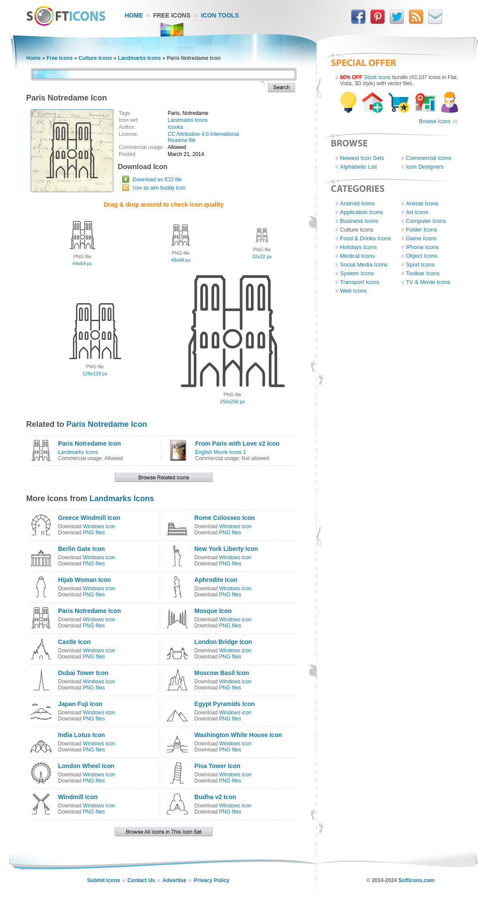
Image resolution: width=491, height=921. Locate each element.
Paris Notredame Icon (106, 424)
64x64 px (82, 263)
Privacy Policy (211, 880)
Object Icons (421, 256)
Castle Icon (74, 641)
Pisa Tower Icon (217, 765)
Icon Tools (220, 15)
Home (134, 15)
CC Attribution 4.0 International (203, 134)
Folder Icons (421, 229)
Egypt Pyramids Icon (224, 703)
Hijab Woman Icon (84, 579)
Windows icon (99, 526)
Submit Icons (103, 880)
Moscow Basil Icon (221, 672)
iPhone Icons (422, 247)
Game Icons (421, 238)
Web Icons (353, 290)
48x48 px (181, 260)
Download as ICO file (157, 180)
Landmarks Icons (139, 58)
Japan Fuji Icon (80, 703)
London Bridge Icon (223, 641)
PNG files (94, 533)
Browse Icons (434, 121)
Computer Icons (426, 221)
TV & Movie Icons (428, 282)
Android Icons (357, 203)
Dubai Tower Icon (83, 672)
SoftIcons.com (416, 880)
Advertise (174, 880)
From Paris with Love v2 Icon (237, 443)
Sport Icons (420, 264)
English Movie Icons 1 (220, 452)
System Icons (357, 273)
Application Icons (361, 212)
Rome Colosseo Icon (224, 517)
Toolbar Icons (422, 273)
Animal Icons (422, 203)
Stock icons (377, 77)
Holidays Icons (358, 247)
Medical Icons (357, 256)
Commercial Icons (428, 158)
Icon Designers (425, 166)
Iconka (175, 127)
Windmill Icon (78, 796)
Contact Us (141, 880)
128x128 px (94, 373)
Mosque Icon (213, 610)
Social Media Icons (364, 264)
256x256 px (232, 401)
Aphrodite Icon (215, 579)
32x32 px (262, 256)
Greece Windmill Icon (89, 517)
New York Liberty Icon (226, 548)
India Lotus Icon (81, 734)
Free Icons (172, 15)
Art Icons (417, 212)
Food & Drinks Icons (365, 238)
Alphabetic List (358, 166)
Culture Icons (95, 58)
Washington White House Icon (238, 734)
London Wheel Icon (86, 765)
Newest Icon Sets (362, 158)
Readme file (182, 140)
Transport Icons (359, 282)
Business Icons (359, 221)
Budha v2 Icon (215, 796)
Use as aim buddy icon (159, 188)
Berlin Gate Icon (81, 548)
